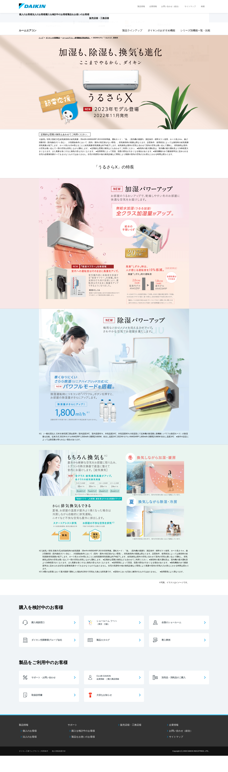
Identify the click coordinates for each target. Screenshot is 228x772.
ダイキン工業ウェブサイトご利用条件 (33, 751)
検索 (203, 6)
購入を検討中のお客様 (83, 730)
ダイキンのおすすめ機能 (160, 30)
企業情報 (153, 6)
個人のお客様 (30, 730)
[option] (114, 82)
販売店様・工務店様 (123, 19)
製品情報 (141, 6)
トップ (41, 38)
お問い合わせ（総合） (170, 6)
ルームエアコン (27, 30)
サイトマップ (190, 6)
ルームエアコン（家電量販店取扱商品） (76, 38)
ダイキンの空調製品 (53, 38)
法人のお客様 (30, 736)
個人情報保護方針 (59, 751)
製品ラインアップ (132, 30)
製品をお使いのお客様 (83, 736)
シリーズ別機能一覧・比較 (194, 30)
